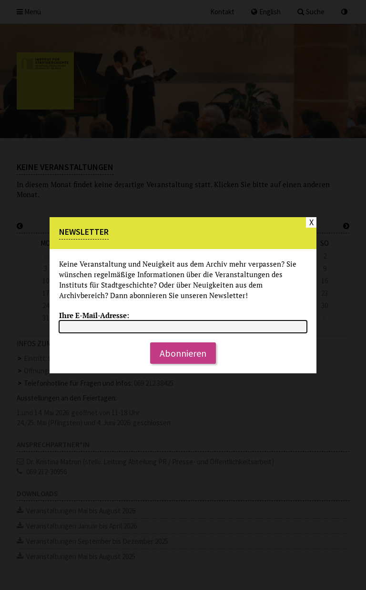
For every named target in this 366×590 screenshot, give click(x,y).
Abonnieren (183, 353)
